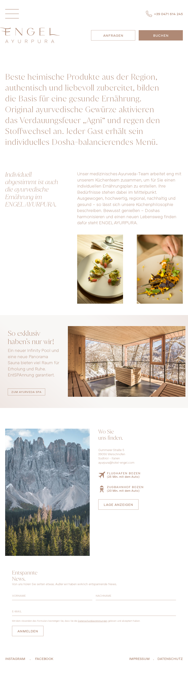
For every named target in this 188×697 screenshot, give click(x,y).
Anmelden (27, 631)
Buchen (161, 35)
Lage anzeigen (118, 504)
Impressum (139, 658)
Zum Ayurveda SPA (26, 392)
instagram (15, 658)
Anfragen (113, 35)
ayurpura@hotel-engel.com (116, 462)
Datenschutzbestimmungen (92, 620)
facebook (44, 658)
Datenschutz (170, 658)
